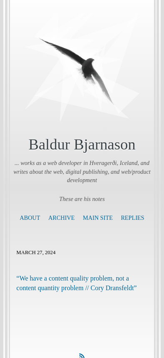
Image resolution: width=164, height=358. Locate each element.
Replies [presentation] (132, 217)
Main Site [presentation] (98, 217)
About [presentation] (30, 217)
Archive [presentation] (61, 217)
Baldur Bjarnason (81, 144)
